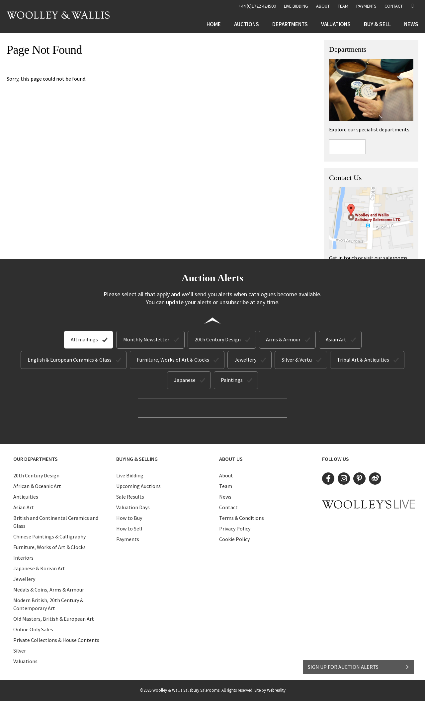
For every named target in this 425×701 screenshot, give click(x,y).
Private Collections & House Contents (56, 640)
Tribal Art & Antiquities (363, 359)
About (323, 6)
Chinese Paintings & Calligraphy (49, 536)
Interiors (23, 557)
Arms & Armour (283, 339)
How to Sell (129, 528)
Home (214, 24)
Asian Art (336, 339)
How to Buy (129, 518)
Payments (366, 6)
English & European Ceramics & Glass (70, 359)
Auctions (246, 24)
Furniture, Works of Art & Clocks (173, 359)
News (411, 24)
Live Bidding (129, 475)
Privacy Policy (234, 528)
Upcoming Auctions (138, 486)
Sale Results (130, 496)
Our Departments (35, 459)
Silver (19, 650)
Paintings (232, 380)
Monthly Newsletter (146, 339)
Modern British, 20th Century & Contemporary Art (48, 604)
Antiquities (25, 496)
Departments (290, 24)
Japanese (185, 380)
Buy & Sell (377, 24)
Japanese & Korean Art (39, 568)
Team (343, 6)
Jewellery (245, 359)
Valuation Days (133, 507)
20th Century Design (218, 339)
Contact (393, 6)
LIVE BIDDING (296, 6)
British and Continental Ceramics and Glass (55, 522)
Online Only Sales (33, 629)
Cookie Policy (234, 539)
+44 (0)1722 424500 (257, 6)
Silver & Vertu (297, 359)
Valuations (336, 24)
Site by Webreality (270, 690)
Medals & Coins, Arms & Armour (48, 589)
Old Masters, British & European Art (53, 618)
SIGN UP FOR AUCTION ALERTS (359, 667)
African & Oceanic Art (37, 486)
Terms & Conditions (241, 518)
